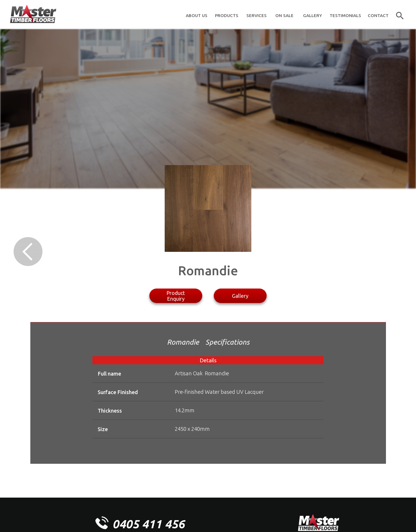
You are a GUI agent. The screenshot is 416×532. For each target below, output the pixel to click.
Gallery (240, 296)
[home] (33, 14)
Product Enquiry (175, 296)
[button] (226, 14)
